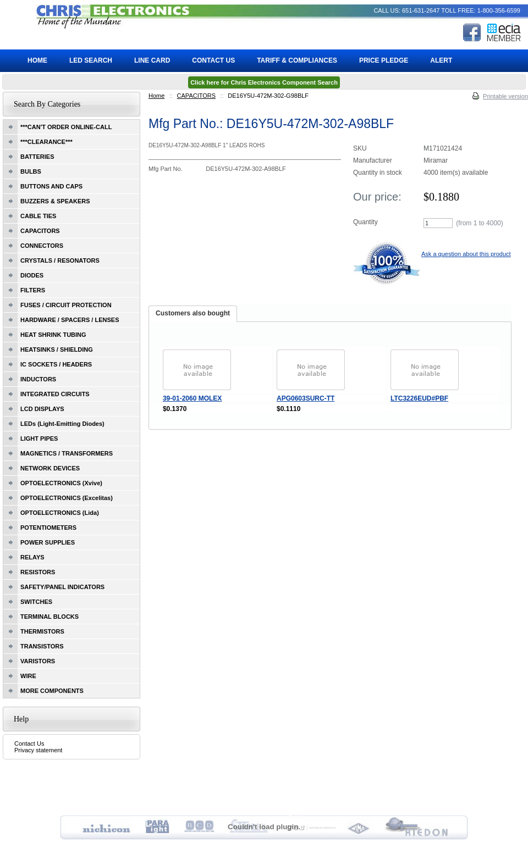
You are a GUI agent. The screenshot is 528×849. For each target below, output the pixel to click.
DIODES (31, 275)
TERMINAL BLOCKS (49, 616)
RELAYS (32, 557)
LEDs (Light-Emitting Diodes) (62, 423)
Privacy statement (38, 750)
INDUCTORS (38, 379)
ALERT (441, 60)
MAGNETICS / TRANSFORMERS (66, 453)
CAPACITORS (196, 95)
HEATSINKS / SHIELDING (56, 349)
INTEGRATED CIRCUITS (55, 394)
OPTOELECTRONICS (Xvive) (61, 483)
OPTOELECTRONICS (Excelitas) (66, 498)
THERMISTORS (42, 631)
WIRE (28, 676)
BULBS (30, 171)
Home (156, 95)
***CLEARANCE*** (46, 141)
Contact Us (29, 743)
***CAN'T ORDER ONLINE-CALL (66, 127)
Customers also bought (193, 313)
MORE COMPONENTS (52, 690)
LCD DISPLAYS (42, 409)
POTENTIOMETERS (48, 527)
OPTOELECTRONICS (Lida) (59, 512)
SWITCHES (36, 601)
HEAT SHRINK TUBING (53, 334)
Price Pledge (383, 60)
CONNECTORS (41, 245)
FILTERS (32, 290)
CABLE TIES (38, 216)
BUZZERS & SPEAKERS (55, 201)
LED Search (90, 60)
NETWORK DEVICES (50, 468)
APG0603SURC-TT (305, 398)
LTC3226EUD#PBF (419, 398)
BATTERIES (37, 156)
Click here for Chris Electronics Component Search (264, 82)
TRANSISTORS (42, 646)
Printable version (505, 96)
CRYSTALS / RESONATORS (60, 260)
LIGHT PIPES (39, 438)
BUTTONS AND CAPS (51, 186)
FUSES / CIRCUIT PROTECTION (66, 305)
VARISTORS (37, 661)
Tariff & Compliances (297, 60)
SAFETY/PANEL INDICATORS (62, 587)
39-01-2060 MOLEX (192, 398)
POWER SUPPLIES (47, 542)
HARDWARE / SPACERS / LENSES (69, 320)
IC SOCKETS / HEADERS (56, 364)
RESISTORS (37, 572)
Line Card (152, 60)
